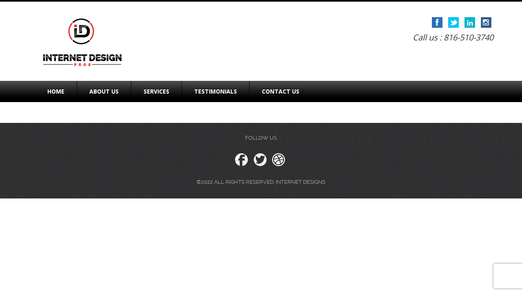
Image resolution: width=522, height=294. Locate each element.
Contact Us (280, 91)
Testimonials (215, 91)
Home (55, 91)
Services (156, 91)
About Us (104, 91)
